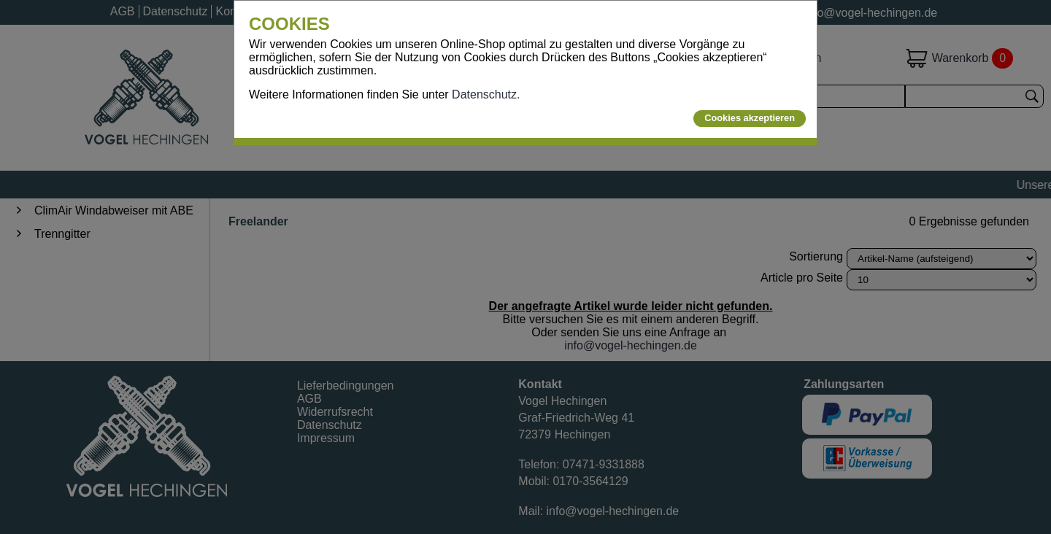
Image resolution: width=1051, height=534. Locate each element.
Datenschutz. (486, 94)
